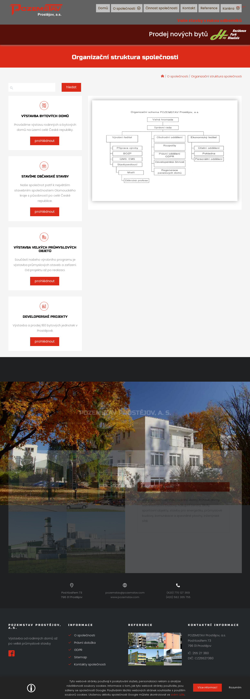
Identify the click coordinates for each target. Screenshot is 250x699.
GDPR (75, 650)
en (244, 7)
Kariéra (228, 8)
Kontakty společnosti (87, 664)
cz (238, 7)
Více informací (207, 687)
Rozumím (235, 687)
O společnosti (124, 8)
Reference (208, 8)
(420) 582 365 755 (178, 597)
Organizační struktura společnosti (216, 76)
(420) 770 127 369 (178, 593)
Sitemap (77, 657)
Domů (103, 8)
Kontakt (188, 8)
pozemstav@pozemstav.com (125, 593)
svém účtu (178, 694)
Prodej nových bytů (198, 34)
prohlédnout (45, 140)
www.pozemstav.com (125, 597)
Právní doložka (82, 642)
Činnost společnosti (161, 8)
